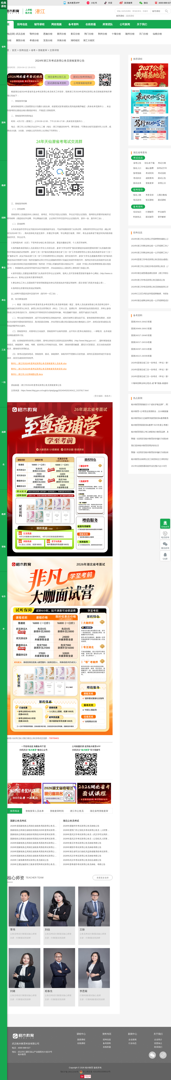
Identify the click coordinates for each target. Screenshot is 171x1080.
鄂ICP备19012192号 (69, 1071)
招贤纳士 (158, 1043)
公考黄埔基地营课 (83, 83)
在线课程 (81, 1043)
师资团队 (108, 24)
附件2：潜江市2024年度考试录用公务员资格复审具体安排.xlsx (39, 369)
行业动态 (133, 1043)
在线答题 (90, 24)
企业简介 (158, 1039)
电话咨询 (165, 537)
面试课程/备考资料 (56, 83)
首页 (14, 50)
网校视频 (56, 24)
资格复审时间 (57, 811)
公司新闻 (125, 24)
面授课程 (130, 16)
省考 (33, 50)
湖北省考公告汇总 (57, 77)
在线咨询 (165, 527)
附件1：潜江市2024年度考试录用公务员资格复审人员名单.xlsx (39, 363)
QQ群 (165, 559)
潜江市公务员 (77, 811)
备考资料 (73, 24)
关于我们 (142, 24)
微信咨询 (165, 548)
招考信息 (22, 24)
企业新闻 (133, 1039)
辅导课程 (39, 24)
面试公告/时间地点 (82, 77)
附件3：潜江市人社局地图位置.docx (27, 374)
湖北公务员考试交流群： (43, 738)
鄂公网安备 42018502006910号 (95, 1071)
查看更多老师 (103, 878)
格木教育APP (74, 3)
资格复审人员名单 (35, 811)
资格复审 (42, 50)
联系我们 (158, 1047)
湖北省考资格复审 (99, 811)
